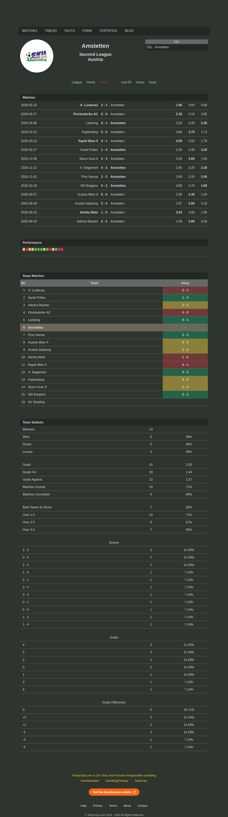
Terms (113, 805)
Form (87, 30)
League (77, 82)
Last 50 (126, 82)
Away (152, 82)
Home (91, 82)
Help (84, 805)
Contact (143, 805)
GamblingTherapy (117, 780)
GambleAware (90, 780)
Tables (51, 30)
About (127, 805)
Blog (129, 30)
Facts (70, 30)
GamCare (141, 780)
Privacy (97, 805)
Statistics (108, 30)
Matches (29, 30)
